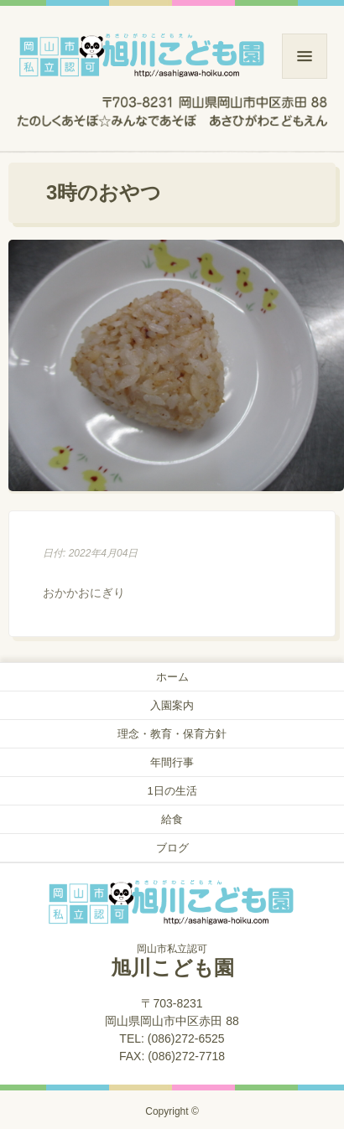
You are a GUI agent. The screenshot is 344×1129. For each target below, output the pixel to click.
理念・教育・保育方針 (172, 734)
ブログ (172, 848)
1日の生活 (171, 791)
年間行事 (172, 762)
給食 (172, 819)
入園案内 (172, 705)
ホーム (172, 677)
